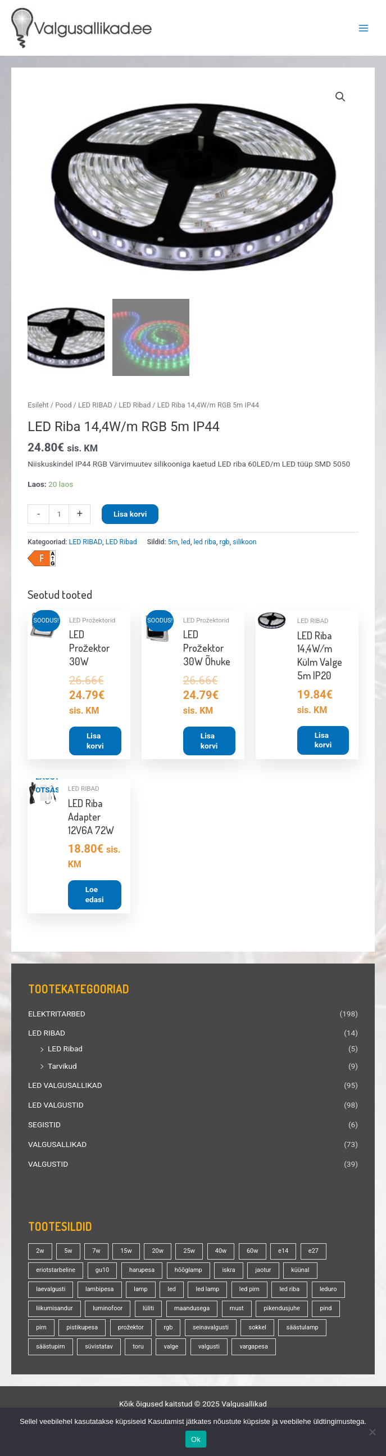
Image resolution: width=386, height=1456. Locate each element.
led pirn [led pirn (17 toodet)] (249, 1291)
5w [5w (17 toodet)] (68, 1253)
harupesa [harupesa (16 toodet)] (142, 1272)
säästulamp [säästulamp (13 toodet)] (303, 1329)
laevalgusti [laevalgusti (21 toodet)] (50, 1291)
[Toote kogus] (59, 516)
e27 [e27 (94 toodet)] (313, 1253)
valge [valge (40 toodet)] (171, 1348)
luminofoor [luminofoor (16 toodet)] (107, 1310)
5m (173, 544)
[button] (340, 97)
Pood (63, 407)
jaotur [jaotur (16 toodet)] (263, 1272)
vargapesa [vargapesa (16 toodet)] (253, 1348)
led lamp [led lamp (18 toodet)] (208, 1291)
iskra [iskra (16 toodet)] (228, 1272)
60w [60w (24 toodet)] (252, 1253)
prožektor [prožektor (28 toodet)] (131, 1329)
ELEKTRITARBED (56, 1015)
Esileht (38, 407)
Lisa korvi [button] (95, 742)
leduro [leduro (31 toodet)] (328, 1291)
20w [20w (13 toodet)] (158, 1253)
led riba (205, 544)
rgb (225, 544)
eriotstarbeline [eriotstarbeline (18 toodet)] (55, 1272)
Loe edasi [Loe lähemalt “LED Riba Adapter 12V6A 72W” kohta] (94, 896)
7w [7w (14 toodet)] (96, 1253)
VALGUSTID (48, 1166)
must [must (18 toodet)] (237, 1310)
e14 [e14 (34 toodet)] (283, 1253)
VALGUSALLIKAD (57, 1146)
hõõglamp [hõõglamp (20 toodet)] (188, 1272)
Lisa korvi (130, 516)
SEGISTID (44, 1126)
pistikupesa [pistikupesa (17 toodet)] (82, 1329)
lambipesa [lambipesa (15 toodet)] (99, 1291)
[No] (372, 1431)
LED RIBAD (46, 1035)
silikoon (244, 544)
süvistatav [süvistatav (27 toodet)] (99, 1348)
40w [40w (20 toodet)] (221, 1253)
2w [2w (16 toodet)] (40, 1253)
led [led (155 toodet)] (171, 1291)
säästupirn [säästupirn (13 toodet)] (50, 1348)
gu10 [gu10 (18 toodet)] (102, 1272)
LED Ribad (65, 1050)
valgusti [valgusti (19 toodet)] (209, 1348)
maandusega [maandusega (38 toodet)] (192, 1310)
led (185, 544)
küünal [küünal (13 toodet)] (300, 1272)
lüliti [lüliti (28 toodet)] (148, 1310)
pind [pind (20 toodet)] (325, 1310)
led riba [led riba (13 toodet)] (289, 1291)
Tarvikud (62, 1068)
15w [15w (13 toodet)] (126, 1253)
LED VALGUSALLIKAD (65, 1087)
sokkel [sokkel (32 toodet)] (257, 1329)
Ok (196, 1439)
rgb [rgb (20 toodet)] (168, 1329)
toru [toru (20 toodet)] (138, 1348)
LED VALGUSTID (56, 1107)
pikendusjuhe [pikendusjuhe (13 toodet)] (281, 1310)
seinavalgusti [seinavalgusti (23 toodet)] (211, 1329)
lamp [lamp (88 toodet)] (140, 1291)
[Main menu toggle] (364, 28)
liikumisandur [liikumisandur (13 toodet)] (54, 1310)
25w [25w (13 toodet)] (190, 1253)
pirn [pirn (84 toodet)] (41, 1329)
